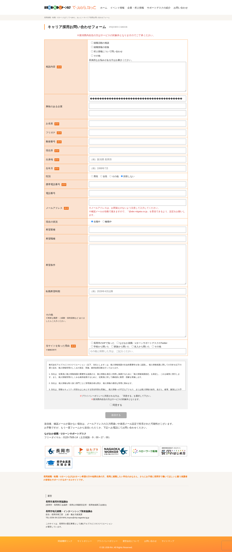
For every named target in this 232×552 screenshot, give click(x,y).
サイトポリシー (84, 541)
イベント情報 (117, 8)
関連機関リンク (65, 541)
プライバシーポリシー (107, 541)
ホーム (103, 8)
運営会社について (131, 541)
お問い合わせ (181, 8)
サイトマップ (168, 541)
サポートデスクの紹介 (159, 8)
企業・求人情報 (135, 8)
